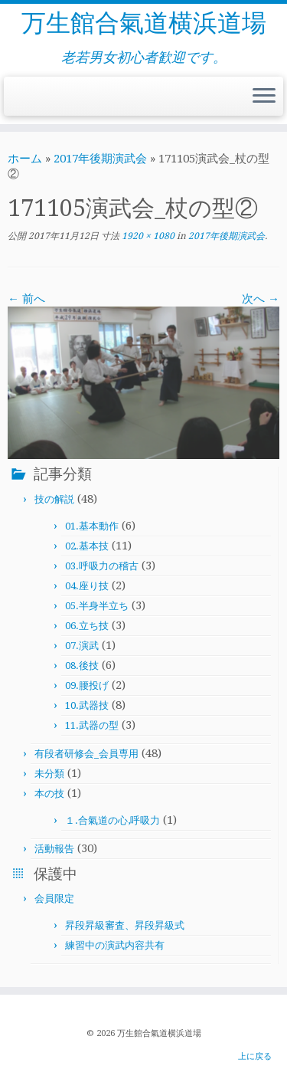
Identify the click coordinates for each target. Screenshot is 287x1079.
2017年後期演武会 (100, 159)
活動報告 (54, 848)
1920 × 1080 (146, 236)
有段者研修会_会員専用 (86, 753)
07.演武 (82, 645)
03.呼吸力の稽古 (102, 566)
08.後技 (82, 665)
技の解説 (54, 499)
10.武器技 (87, 705)
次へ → (260, 299)
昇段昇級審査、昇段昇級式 (124, 925)
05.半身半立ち (97, 606)
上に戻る (255, 1056)
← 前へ (26, 299)
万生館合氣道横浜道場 (143, 22)
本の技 (49, 793)
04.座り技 (87, 586)
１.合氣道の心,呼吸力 (112, 820)
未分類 (49, 773)
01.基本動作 (92, 526)
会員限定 (54, 898)
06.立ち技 (87, 625)
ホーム (25, 159)
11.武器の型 (92, 725)
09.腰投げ (87, 685)
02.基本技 (87, 546)
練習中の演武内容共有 (115, 945)
